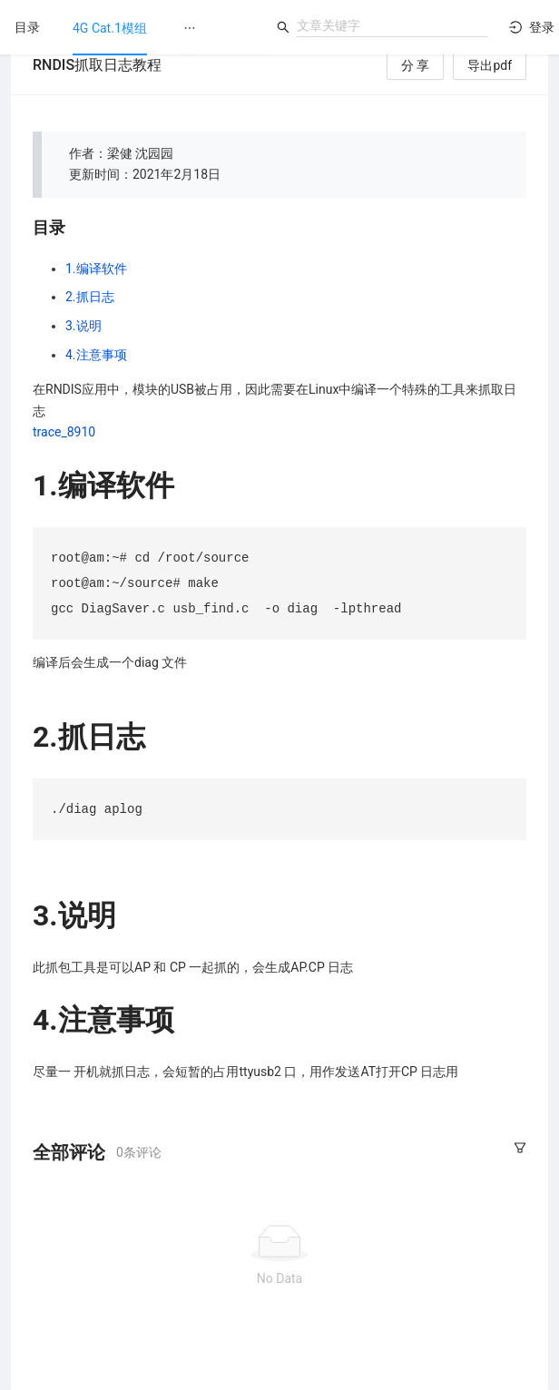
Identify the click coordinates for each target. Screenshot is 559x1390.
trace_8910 (64, 432)
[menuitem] (109, 28)
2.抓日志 (89, 296)
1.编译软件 (96, 268)
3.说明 (83, 325)
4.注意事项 (96, 355)
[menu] (160, 27)
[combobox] (392, 25)
